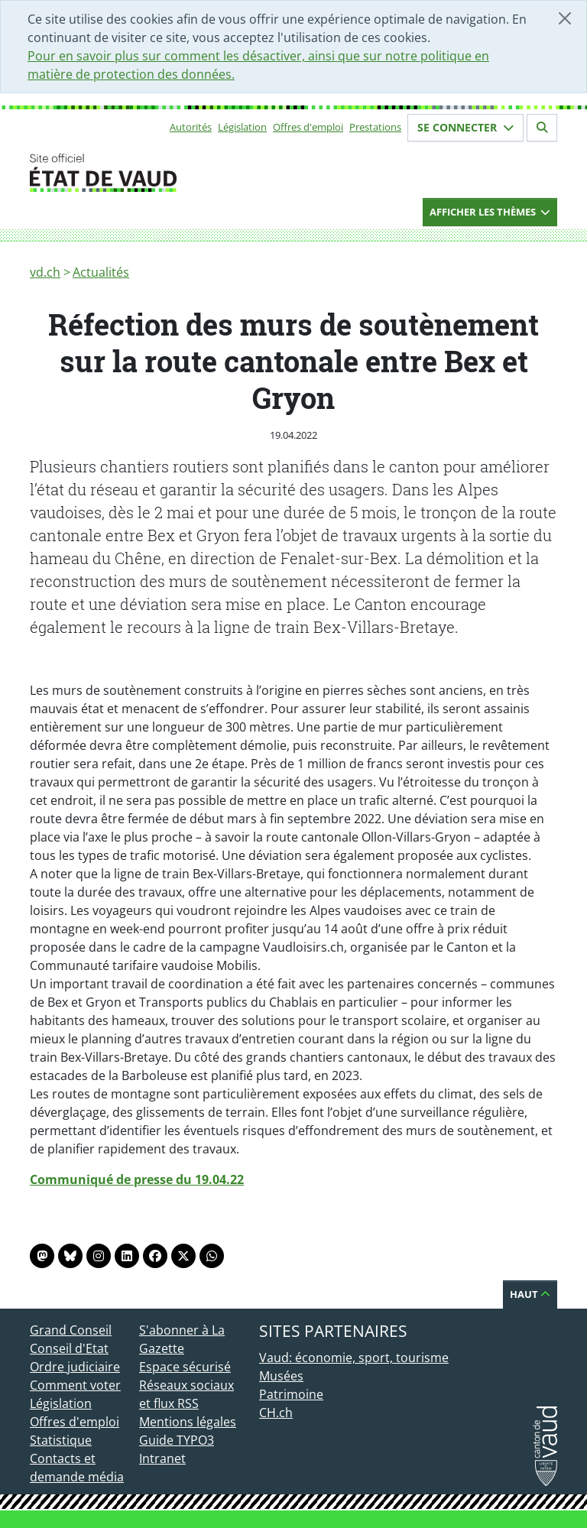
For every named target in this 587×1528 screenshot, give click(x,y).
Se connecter (465, 127)
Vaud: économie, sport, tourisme (354, 1357)
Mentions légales (187, 1421)
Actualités (101, 272)
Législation (242, 127)
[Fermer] (564, 18)
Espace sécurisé (185, 1366)
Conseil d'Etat (69, 1348)
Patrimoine (291, 1394)
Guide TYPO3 (176, 1440)
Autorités (191, 127)
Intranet (162, 1458)
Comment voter (75, 1385)
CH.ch (276, 1412)
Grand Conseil (71, 1330)
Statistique (61, 1440)
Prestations (375, 127)
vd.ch (45, 272)
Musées (281, 1375)
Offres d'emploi (308, 127)
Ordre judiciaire (75, 1366)
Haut (530, 1294)
